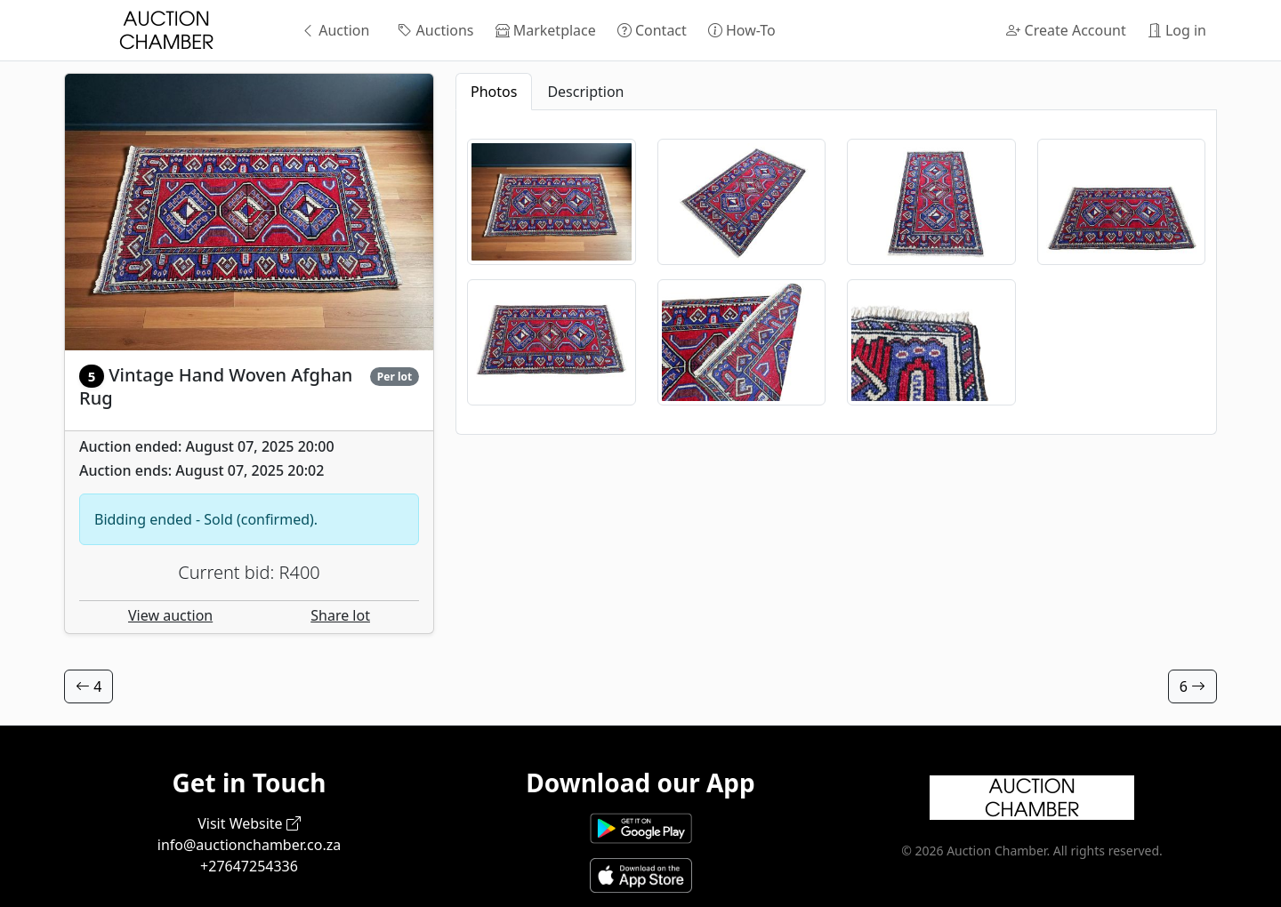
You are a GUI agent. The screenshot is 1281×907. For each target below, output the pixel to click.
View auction (170, 615)
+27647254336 (249, 866)
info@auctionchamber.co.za (249, 845)
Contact (652, 30)
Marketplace (545, 30)
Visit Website (249, 823)
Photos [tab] (494, 91)
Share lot (340, 615)
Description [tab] (585, 91)
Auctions (435, 30)
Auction (335, 30)
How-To (742, 30)
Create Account (1065, 30)
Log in (1177, 30)
